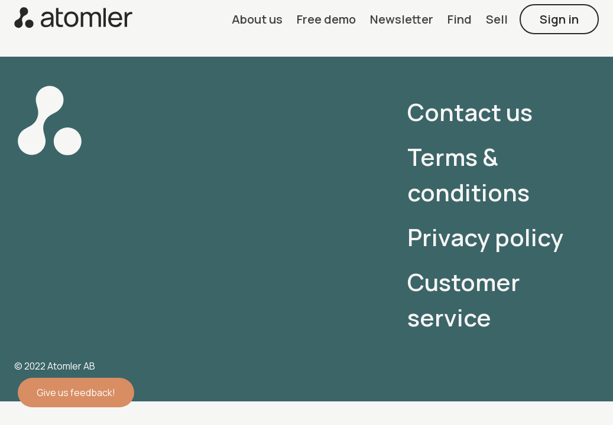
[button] (257, 19)
